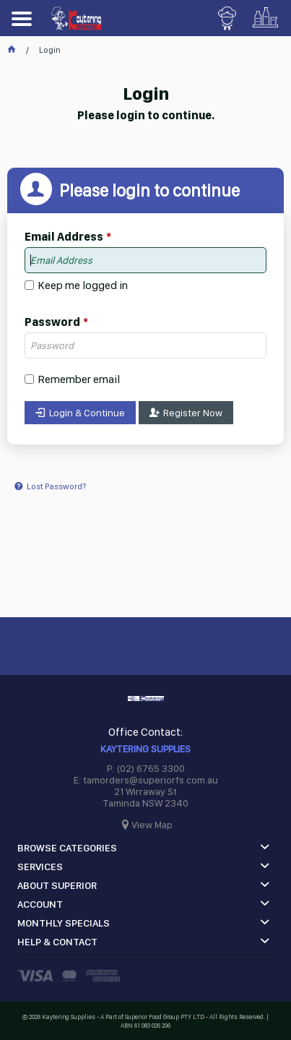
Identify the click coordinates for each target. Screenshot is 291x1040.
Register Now (192, 412)
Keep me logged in (83, 285)
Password (52, 322)
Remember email (79, 379)
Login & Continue (87, 412)
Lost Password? (56, 486)
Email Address (64, 237)
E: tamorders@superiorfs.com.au (146, 780)
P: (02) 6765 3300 (146, 768)
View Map (152, 824)
